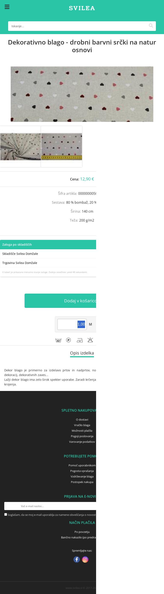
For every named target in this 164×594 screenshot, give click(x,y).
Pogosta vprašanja (82, 471)
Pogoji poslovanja (82, 436)
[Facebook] (76, 560)
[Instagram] (85, 560)
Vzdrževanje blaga (82, 476)
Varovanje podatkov (82, 442)
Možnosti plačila (82, 431)
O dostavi (82, 419)
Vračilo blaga (82, 425)
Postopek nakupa (82, 482)
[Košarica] (151, 7)
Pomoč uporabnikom (82, 465)
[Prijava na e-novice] (156, 506)
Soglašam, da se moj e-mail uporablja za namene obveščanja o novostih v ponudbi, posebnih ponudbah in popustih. (81, 515)
